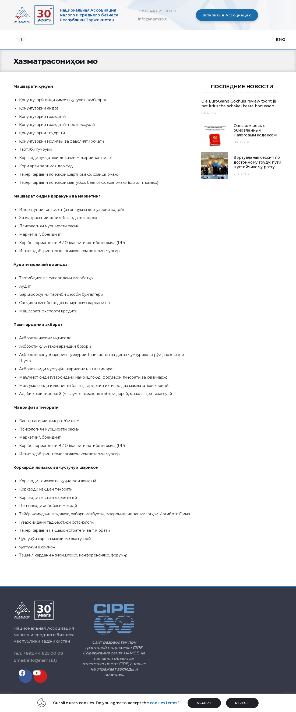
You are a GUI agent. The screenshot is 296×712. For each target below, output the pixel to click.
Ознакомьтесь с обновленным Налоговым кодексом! (255, 131)
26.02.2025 (242, 174)
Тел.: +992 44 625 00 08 (38, 653)
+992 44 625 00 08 (157, 10)
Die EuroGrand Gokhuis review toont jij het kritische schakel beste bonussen (238, 103)
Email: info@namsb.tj (35, 660)
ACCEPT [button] (204, 703)
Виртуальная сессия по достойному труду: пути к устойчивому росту (257, 162)
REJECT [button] (242, 703)
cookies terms (163, 702)
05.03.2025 (242, 142)
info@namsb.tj (152, 19)
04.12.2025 (209, 113)
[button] (227, 15)
